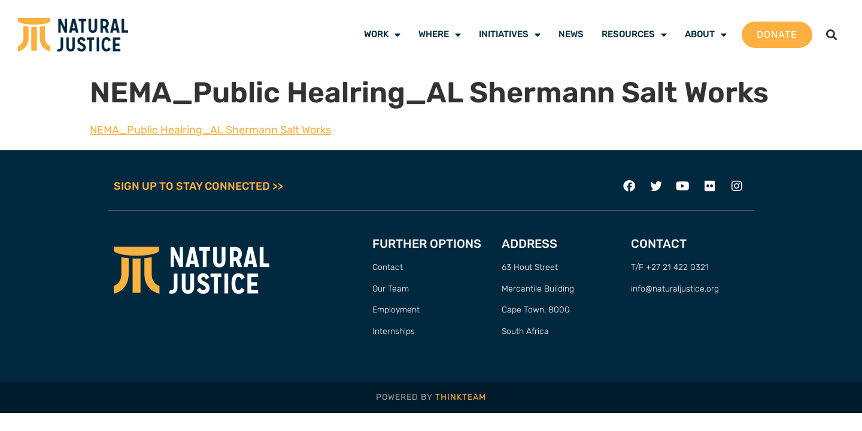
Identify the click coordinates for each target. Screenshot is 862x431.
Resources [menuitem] (634, 34)
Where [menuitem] (439, 34)
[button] (831, 35)
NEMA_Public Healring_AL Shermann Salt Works (210, 129)
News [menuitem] (571, 34)
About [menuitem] (706, 34)
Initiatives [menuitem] (510, 34)
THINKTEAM (460, 397)
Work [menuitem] (382, 34)
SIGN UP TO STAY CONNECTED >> (198, 186)
